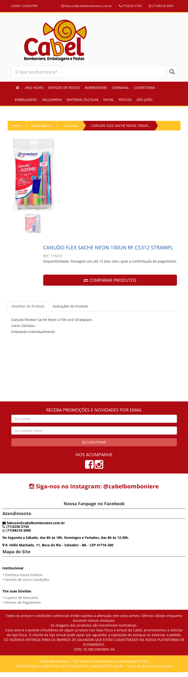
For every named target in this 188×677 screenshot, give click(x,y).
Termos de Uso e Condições (27, 579)
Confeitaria (144, 87)
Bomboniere (96, 87)
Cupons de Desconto (21, 597)
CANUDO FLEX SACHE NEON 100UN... (121, 125)
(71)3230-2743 (130, 6)
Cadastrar (94, 442)
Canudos (71, 125)
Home (16, 125)
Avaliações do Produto (70, 306)
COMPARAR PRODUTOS (110, 280)
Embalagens (26, 99)
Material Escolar (82, 99)
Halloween (52, 99)
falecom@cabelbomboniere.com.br (86, 6)
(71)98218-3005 (161, 6)
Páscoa (125, 99)
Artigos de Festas (64, 87)
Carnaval (120, 87)
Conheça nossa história (23, 574)
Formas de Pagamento (23, 602)
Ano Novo (34, 87)
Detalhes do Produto (28, 306)
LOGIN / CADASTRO (24, 6)
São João (144, 99)
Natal (108, 99)
